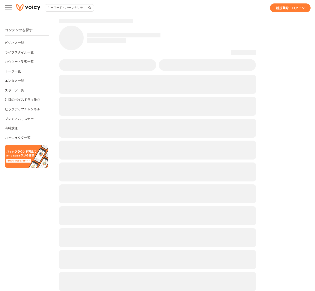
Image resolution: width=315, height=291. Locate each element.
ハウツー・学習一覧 (19, 62)
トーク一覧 (13, 71)
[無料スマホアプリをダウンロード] (26, 156)
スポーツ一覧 (14, 90)
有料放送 (11, 128)
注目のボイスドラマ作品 (22, 99)
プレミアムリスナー (19, 119)
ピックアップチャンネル (22, 109)
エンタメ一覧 (14, 80)
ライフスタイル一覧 (19, 52)
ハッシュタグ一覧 (18, 138)
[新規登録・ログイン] (290, 7)
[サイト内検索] (89, 7)
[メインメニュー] (8, 8)
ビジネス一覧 (14, 43)
